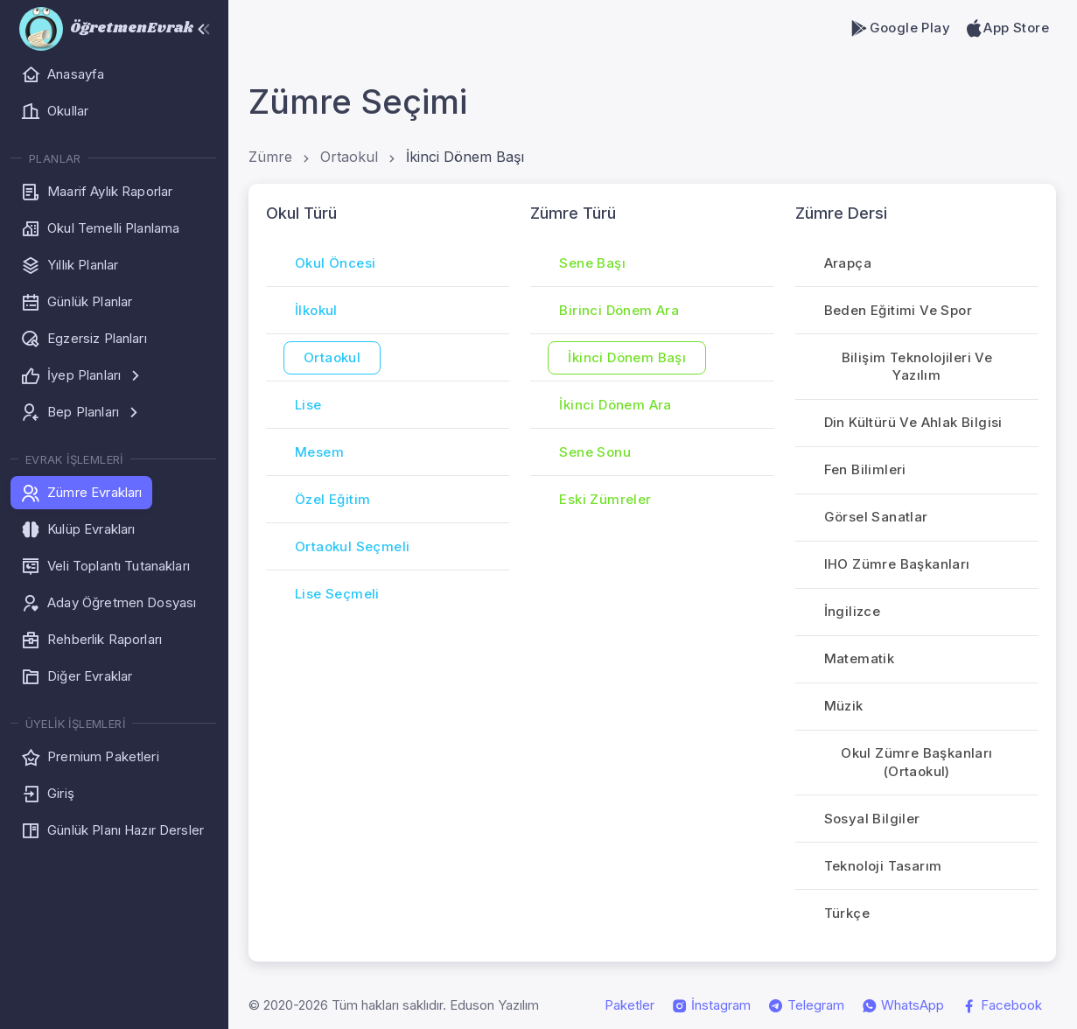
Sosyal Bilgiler (872, 818)
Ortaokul (349, 156)
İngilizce (852, 611)
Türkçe (847, 913)
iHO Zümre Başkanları (897, 564)
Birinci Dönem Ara (619, 310)
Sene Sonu (595, 452)
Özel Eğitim (332, 499)
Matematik (859, 658)
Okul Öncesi (335, 263)
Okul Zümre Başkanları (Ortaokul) (916, 762)
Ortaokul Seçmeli (352, 546)
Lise (308, 404)
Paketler (629, 1005)
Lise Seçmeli (337, 593)
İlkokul (316, 310)
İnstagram (711, 1005)
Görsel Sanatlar (876, 516)
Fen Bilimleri (865, 469)
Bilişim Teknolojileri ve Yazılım (917, 366)
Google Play (900, 28)
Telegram (806, 1005)
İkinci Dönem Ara (615, 404)
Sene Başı (592, 263)
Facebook (1002, 1005)
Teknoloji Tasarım (883, 866)
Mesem (319, 452)
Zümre (270, 156)
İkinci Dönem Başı (465, 156)
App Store (1006, 28)
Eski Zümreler (605, 499)
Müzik (844, 705)
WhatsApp (903, 1005)
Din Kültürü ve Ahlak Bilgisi (913, 422)
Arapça (847, 263)
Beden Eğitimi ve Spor (898, 310)
